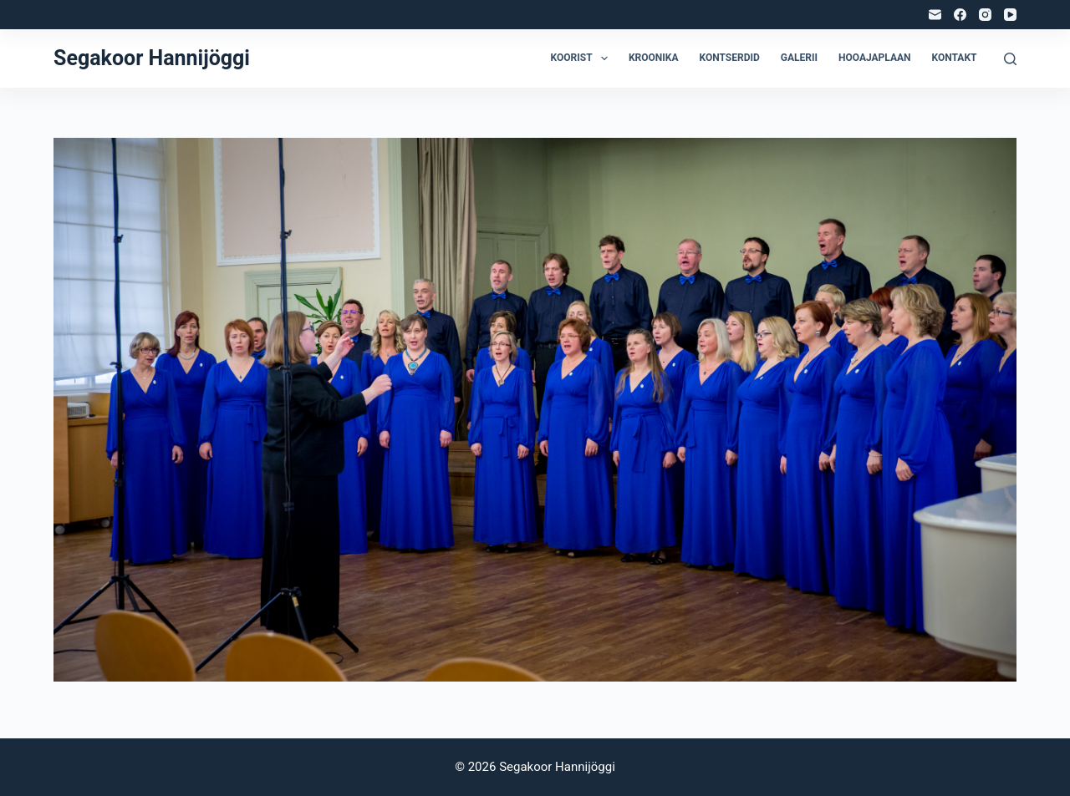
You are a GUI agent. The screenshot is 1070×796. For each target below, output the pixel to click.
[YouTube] (1010, 14)
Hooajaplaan (874, 57)
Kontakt (954, 57)
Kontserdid (730, 57)
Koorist (582, 58)
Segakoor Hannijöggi (152, 58)
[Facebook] (960, 14)
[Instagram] (985, 14)
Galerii (799, 57)
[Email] (935, 14)
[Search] (1010, 59)
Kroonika (654, 57)
